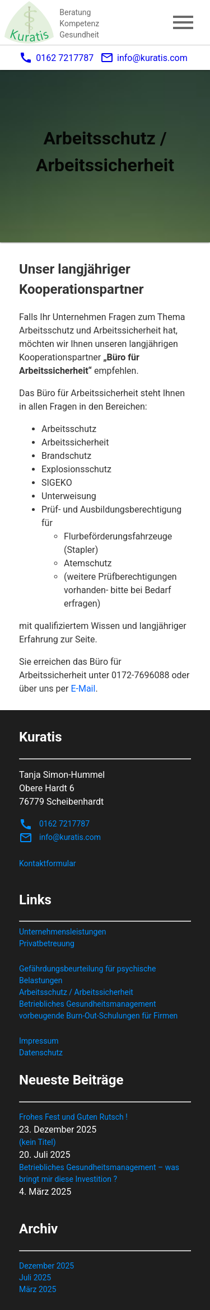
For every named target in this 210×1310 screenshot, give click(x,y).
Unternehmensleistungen (62, 931)
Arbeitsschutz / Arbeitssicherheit (76, 992)
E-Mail (83, 688)
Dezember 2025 (46, 1265)
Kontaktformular (47, 863)
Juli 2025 (35, 1277)
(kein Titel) (37, 1142)
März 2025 (37, 1289)
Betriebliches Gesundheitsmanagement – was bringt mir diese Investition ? (99, 1173)
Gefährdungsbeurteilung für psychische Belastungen (87, 974)
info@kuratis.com (144, 57)
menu (183, 22)
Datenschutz (41, 1052)
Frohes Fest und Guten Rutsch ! (73, 1116)
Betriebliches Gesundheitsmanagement (87, 1003)
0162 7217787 (56, 57)
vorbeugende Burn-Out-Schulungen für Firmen (98, 1015)
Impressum (38, 1040)
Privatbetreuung (46, 943)
